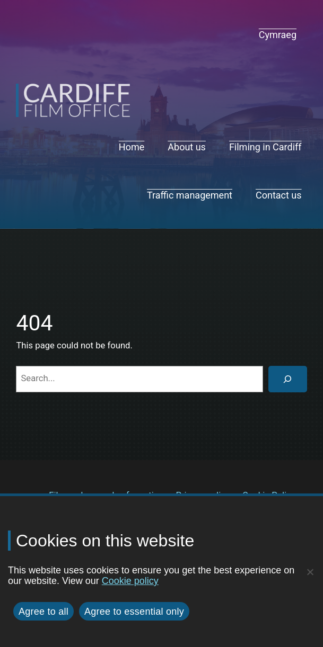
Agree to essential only (134, 611)
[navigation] (277, 35)
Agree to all (43, 611)
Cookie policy (130, 581)
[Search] (287, 379)
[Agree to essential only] (309, 572)
